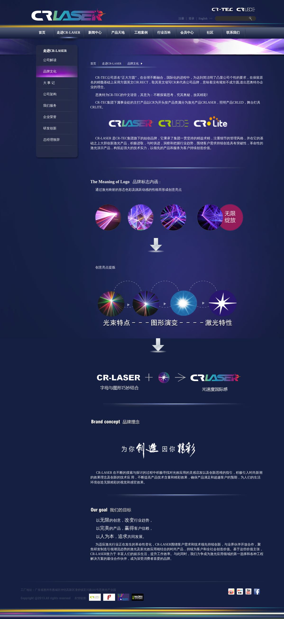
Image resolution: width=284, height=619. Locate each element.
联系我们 (233, 32)
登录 (191, 18)
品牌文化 (49, 71)
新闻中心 (95, 32)
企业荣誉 (49, 117)
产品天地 (118, 32)
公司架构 (49, 94)
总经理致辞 (51, 139)
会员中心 (187, 32)
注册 (181, 18)
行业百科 (164, 32)
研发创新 (49, 128)
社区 (210, 32)
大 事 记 (49, 83)
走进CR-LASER (68, 32)
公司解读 (49, 60)
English (203, 18)
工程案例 (141, 32)
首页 (42, 32)
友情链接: (80, 598)
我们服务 (49, 105)
